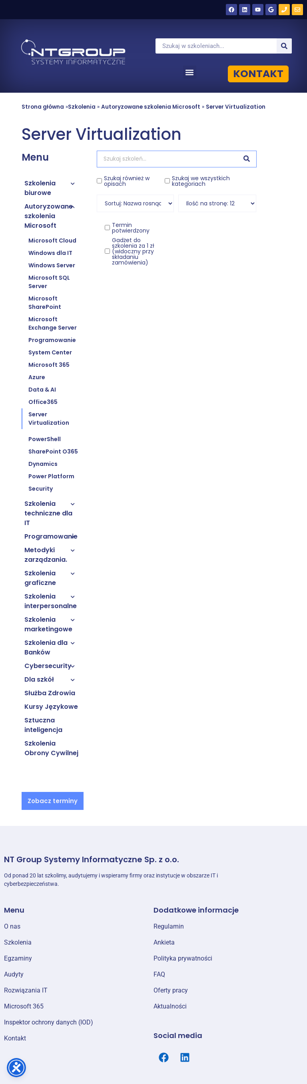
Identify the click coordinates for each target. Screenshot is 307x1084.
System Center (50, 352)
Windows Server (51, 265)
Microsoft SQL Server (49, 282)
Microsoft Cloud (52, 241)
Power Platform (51, 476)
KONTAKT (258, 74)
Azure (36, 377)
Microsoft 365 (49, 365)
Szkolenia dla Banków (46, 647)
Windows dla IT (50, 253)
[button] (189, 72)
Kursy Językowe (51, 706)
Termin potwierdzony (131, 227)
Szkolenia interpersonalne (50, 601)
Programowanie (52, 340)
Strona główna (43, 107)
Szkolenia (82, 107)
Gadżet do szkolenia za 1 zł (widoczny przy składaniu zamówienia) (133, 251)
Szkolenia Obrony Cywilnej (51, 748)
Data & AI (42, 390)
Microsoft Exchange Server (52, 323)
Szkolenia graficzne (40, 578)
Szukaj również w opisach (127, 181)
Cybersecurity (48, 665)
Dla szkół (39, 679)
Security (40, 489)
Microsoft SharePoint (44, 302)
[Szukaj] (284, 46)
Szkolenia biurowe (40, 188)
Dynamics (43, 464)
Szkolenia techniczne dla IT (48, 513)
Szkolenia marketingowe (48, 624)
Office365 (43, 402)
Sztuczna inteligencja (43, 725)
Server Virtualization (235, 107)
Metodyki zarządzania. (45, 554)
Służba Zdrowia (49, 693)
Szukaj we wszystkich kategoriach (201, 181)
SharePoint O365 (53, 451)
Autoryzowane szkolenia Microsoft (150, 107)
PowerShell (44, 439)
